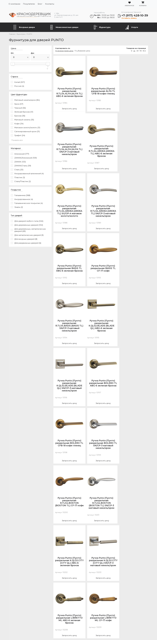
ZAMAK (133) (19, 162)
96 (141, 51)
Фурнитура (104, 27)
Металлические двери (22, 615)
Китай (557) (19, 82)
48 (138, 51)
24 (135, 51)
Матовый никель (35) (24, 120)
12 (132, 51)
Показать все (16, 140)
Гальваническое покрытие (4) (28, 203)
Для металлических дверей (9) (28, 235)
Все (144, 51)
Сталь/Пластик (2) (22, 181)
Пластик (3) (19, 177)
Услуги (134, 27)
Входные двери (27, 27)
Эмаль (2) (18, 207)
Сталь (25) (18, 170)
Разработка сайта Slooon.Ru (78, 634)
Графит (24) (19, 135)
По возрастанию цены (61, 51)
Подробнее (125, 625)
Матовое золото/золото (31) (27, 128)
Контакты (49, 4)
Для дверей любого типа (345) (28, 221)
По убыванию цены (79, 51)
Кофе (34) (18, 124)
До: (31, 53)
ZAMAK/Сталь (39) (22, 166)
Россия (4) (19, 86)
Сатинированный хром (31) (26, 131)
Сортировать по (59, 48)
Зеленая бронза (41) (23, 112)
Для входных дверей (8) (25, 239)
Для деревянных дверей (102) (28, 225)
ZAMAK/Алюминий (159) (25, 158)
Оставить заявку (129, 18)
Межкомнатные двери (67, 27)
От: (12, 53)
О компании (14, 4)
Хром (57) (18, 104)
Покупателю (29, 4)
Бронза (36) (19, 116)
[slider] (12, 64)
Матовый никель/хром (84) (26, 100)
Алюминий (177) (21, 154)
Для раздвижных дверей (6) (27, 243)
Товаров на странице (136, 48)
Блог (40, 4)
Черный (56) (19, 108)
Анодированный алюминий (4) (28, 174)
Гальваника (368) (22, 195)
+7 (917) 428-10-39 (135, 15)
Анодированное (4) (23, 199)
